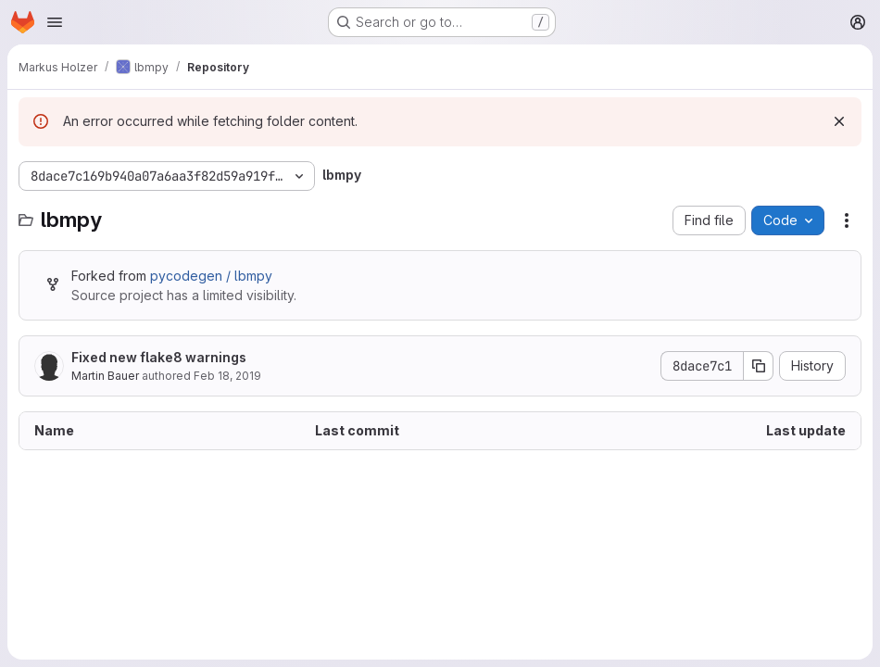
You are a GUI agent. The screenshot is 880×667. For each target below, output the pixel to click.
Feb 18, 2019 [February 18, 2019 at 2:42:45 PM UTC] (227, 376)
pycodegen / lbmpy (211, 275)
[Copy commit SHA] (758, 366)
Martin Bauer (105, 376)
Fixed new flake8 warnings (158, 357)
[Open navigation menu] (54, 22)
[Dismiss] (839, 121)
